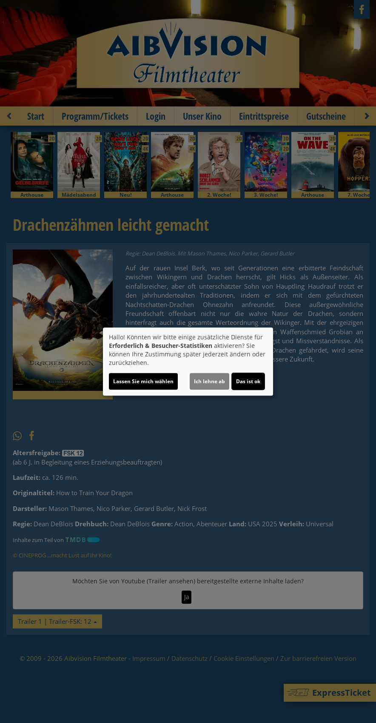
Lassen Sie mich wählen (143, 381)
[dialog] (188, 361)
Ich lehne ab (209, 381)
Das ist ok (248, 381)
